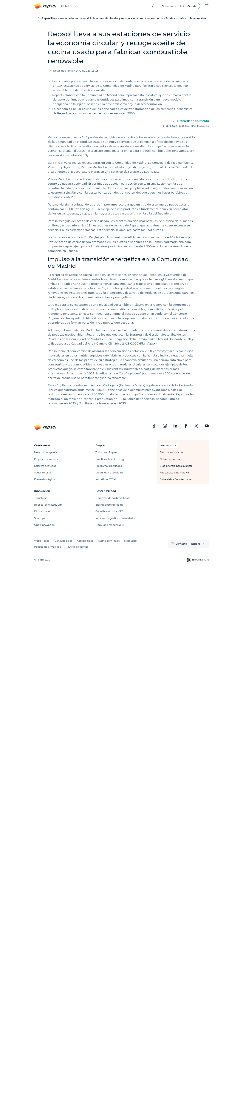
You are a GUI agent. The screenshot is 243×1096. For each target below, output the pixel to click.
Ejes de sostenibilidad (109, 504)
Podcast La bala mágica (174, 472)
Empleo (100, 445)
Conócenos (42, 445)
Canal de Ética (63, 540)
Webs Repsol (42, 540)
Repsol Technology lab (48, 504)
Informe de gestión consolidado (114, 518)
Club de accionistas (171, 452)
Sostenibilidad (105, 491)
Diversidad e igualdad (109, 472)
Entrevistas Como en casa (175, 479)
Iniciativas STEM (105, 479)
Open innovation (44, 525)
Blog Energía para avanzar (176, 465)
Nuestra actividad (45, 465)
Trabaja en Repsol (106, 452)
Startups (39, 518)
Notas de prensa (170, 459)
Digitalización (42, 511)
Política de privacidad (47, 546)
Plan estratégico (44, 479)
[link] (168, 6)
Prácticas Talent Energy (110, 459)
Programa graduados (108, 465)
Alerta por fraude (109, 540)
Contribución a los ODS (109, 511)
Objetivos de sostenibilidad (112, 498)
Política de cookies (77, 546)
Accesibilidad (85, 540)
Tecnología (40, 498)
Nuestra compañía (45, 452)
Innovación (42, 491)
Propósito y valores (46, 459)
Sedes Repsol (42, 472)
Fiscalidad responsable (109, 525)
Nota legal (130, 540)
